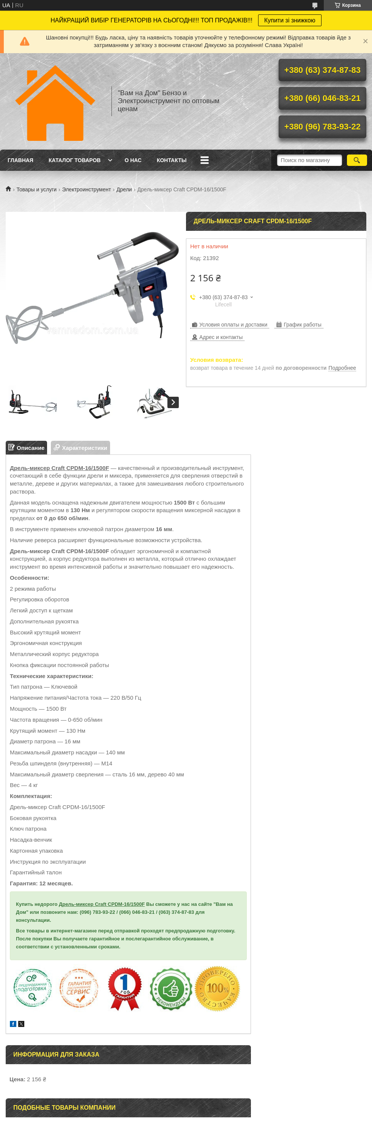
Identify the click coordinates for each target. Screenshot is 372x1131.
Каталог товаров (75, 160)
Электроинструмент (86, 189)
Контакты (171, 160)
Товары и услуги (36, 189)
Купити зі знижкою (289, 20)
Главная (20, 160)
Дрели (124, 189)
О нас (133, 160)
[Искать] (357, 160)
